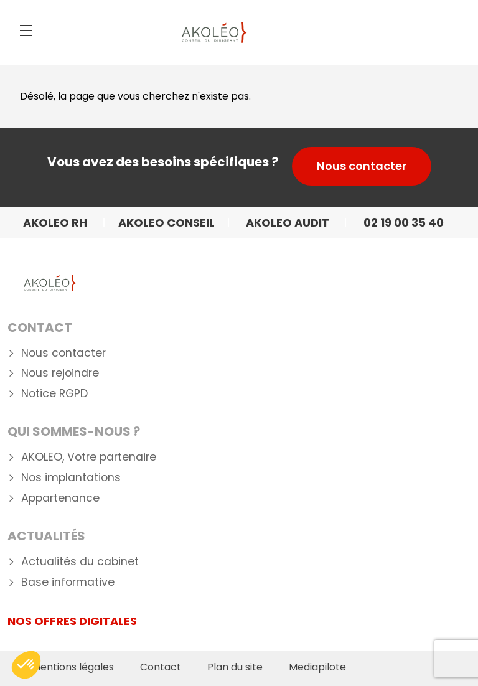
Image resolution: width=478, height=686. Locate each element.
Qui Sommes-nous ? (73, 431)
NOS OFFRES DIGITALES (72, 621)
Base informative (68, 582)
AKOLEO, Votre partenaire (88, 457)
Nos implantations (71, 478)
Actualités (46, 536)
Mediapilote (317, 667)
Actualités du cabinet (80, 562)
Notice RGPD (54, 394)
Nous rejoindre (60, 373)
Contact (39, 327)
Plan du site (235, 667)
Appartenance (60, 498)
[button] (26, 665)
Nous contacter (361, 166)
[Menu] (26, 30)
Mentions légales (73, 667)
